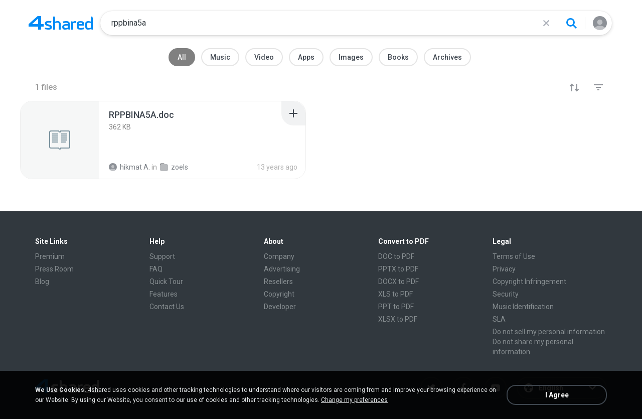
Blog (42, 281)
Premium (50, 256)
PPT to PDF (396, 307)
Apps (306, 57)
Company (279, 256)
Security (506, 294)
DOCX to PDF (398, 281)
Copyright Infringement (529, 281)
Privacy (504, 269)
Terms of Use (514, 256)
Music (220, 57)
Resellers (278, 281)
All (182, 57)
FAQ (156, 269)
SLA (499, 319)
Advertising (282, 269)
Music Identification (523, 307)
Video (264, 57)
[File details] (60, 140)
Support (162, 256)
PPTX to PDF (398, 269)
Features (163, 294)
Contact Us (166, 307)
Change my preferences (354, 399)
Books (398, 57)
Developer (280, 307)
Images (351, 57)
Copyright (279, 294)
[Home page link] (61, 23)
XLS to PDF (395, 294)
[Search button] (571, 23)
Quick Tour (166, 281)
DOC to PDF (396, 256)
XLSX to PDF (397, 319)
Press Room (54, 269)
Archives (447, 57)
